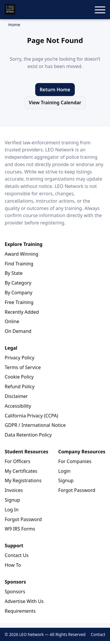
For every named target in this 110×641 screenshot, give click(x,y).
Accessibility (18, 406)
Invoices (14, 490)
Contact (98, 634)
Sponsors (15, 591)
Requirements (20, 611)
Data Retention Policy (28, 435)
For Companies (75, 461)
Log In (11, 509)
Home (14, 24)
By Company (18, 292)
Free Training (19, 302)
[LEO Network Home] (10, 9)
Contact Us (16, 555)
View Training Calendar (55, 102)
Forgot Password (23, 519)
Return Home (55, 89)
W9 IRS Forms (20, 529)
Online (12, 321)
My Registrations (23, 480)
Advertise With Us (24, 601)
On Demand (18, 331)
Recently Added (22, 312)
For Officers (17, 461)
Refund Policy (20, 386)
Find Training (19, 263)
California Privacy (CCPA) (31, 415)
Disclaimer (16, 396)
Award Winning (21, 254)
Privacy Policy (19, 357)
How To (13, 565)
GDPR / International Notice (35, 425)
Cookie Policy (19, 377)
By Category (18, 283)
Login (64, 471)
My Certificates (21, 471)
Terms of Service (23, 367)
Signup (12, 500)
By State (14, 273)
